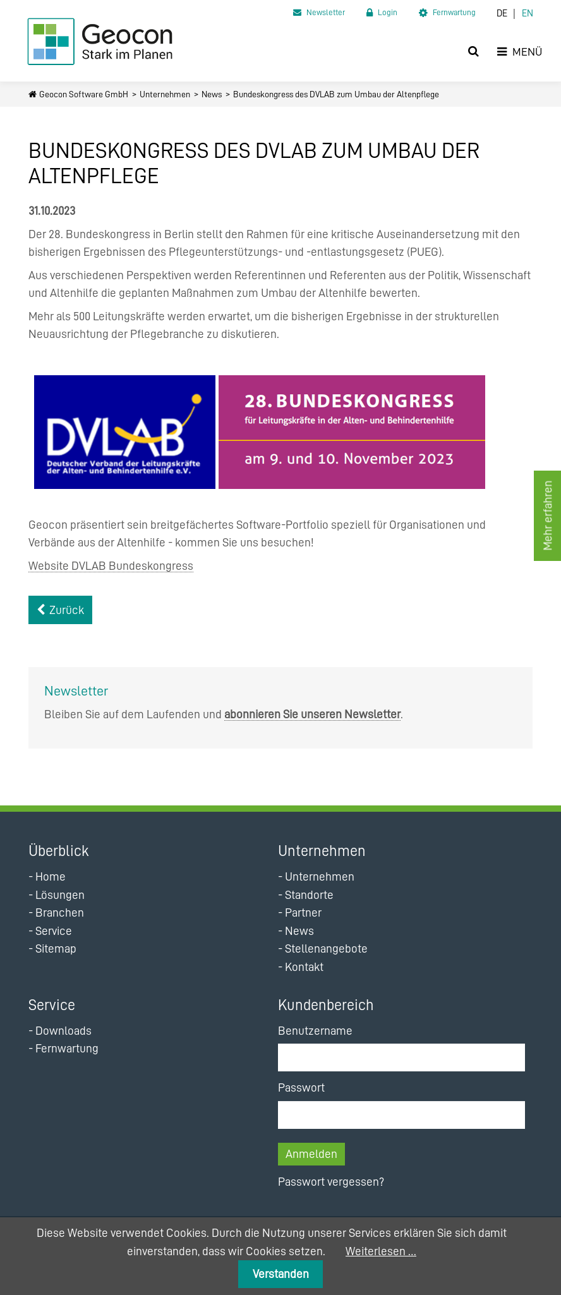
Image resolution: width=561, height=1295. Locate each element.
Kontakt (304, 967)
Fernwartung (454, 12)
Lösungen (60, 895)
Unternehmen (165, 94)
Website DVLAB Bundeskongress (110, 566)
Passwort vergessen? (331, 1182)
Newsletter (325, 12)
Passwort (301, 1087)
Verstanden (281, 1274)
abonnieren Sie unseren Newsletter (312, 714)
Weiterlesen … (381, 1251)
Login (387, 12)
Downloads (63, 1031)
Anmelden (311, 1154)
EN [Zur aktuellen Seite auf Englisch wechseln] (527, 13)
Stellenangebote (326, 949)
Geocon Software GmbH (83, 94)
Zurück (66, 610)
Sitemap (55, 949)
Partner (303, 912)
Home (50, 876)
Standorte (309, 895)
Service (53, 931)
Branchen (59, 912)
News (212, 94)
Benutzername (315, 1031)
